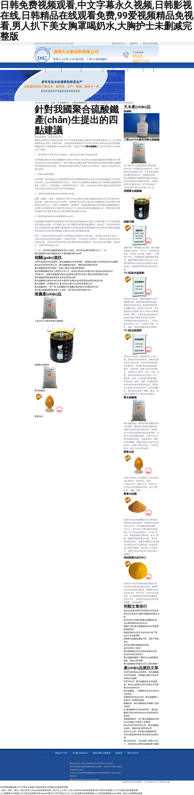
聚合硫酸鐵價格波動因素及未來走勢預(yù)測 (55, 277)
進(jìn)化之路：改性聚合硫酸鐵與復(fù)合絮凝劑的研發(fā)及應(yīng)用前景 (141, 734)
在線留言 (119, 753)
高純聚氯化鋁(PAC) (135, 557)
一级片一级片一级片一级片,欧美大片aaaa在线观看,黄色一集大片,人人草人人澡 (36, 790)
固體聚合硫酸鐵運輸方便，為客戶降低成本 (141, 640)
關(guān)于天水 (53, 69)
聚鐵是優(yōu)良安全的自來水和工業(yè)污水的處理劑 (140, 634)
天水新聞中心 (63, 102)
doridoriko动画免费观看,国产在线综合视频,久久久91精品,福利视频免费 (105, 790)
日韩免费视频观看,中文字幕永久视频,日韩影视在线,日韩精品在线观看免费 (34, 787)
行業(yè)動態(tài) (79, 102)
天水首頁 (40, 69)
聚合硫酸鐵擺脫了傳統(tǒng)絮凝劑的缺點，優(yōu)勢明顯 (141, 659)
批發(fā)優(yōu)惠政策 (92, 69)
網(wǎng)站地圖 (150, 43)
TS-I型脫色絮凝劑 (134, 272)
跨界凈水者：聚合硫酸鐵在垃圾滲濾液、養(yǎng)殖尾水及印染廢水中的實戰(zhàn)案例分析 (141, 684)
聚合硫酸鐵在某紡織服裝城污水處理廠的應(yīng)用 (58, 253)
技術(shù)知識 (135, 69)
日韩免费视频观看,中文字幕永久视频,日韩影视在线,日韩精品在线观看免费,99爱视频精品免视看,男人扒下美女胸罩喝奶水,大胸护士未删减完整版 (96, 21)
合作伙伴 (108, 69)
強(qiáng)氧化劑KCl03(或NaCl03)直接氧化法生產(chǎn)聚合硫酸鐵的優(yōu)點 (141, 613)
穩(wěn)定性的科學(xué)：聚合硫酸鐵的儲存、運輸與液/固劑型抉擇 (141, 727)
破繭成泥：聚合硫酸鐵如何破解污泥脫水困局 (141, 705)
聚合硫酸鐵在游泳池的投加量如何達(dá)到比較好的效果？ (140, 653)
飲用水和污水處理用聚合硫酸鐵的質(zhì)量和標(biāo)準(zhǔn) (140, 621)
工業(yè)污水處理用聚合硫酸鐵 (49, 321)
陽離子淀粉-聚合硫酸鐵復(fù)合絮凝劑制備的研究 (141, 628)
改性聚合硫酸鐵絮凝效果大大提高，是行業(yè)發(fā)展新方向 (63, 290)
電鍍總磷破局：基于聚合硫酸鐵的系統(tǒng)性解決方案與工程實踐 (141, 720)
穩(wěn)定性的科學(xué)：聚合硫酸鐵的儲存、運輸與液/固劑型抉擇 (66, 265)
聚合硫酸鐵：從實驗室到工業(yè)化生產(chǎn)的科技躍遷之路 (63, 283)
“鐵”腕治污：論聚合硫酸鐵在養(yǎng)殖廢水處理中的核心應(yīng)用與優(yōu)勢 (71, 274)
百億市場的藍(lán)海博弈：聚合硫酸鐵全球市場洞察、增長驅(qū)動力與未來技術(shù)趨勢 (76, 262)
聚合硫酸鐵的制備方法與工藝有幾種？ (141, 663)
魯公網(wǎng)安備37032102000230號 (86, 780)
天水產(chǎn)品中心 (71, 69)
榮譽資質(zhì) (120, 69)
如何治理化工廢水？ (133, 648)
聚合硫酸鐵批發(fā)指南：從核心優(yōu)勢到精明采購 (59, 268)
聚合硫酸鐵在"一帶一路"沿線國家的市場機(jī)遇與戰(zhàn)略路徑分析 (66, 287)
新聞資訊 (148, 69)
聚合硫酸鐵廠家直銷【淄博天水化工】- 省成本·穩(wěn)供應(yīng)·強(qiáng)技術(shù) (74, 271)
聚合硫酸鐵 (91, 146)
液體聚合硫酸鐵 (42, 365)
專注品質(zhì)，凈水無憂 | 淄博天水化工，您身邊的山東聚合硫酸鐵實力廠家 (141, 742)
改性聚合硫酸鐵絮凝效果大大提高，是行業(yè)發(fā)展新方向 (71, 250)
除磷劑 (127, 111)
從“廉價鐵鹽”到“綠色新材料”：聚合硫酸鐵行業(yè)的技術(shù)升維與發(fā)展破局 (141, 712)
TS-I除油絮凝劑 (133, 330)
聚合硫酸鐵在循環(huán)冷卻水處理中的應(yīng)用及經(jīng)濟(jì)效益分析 (69, 280)
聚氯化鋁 (39, 416)
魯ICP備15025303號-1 (106, 763)
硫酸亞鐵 (129, 221)
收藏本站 (134, 43)
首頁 (53, 102)
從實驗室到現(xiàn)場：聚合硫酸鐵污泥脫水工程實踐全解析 (141, 698)
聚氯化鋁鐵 (130, 493)
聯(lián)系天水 (118, 43)
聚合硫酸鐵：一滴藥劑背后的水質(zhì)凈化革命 (141, 692)
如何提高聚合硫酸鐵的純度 (136, 645)
